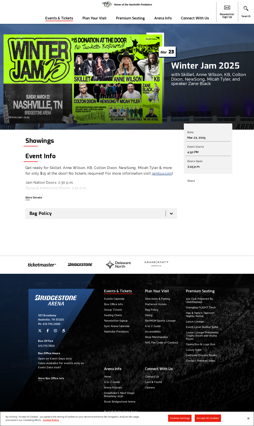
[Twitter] (40, 331)
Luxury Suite (194, 349)
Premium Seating (130, 18)
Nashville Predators (116, 331)
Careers (150, 387)
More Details (33, 197)
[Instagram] (55, 331)
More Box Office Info (51, 378)
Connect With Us (195, 18)
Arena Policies (113, 387)
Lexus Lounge (195, 321)
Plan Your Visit (95, 18)
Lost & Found (153, 382)
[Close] (248, 418)
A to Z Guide (153, 326)
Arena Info (163, 18)
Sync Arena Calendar (117, 326)
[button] (245, 12)
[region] (127, 419)
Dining (148, 315)
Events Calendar (114, 298)
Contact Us (152, 376)
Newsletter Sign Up (227, 12)
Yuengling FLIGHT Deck (201, 307)
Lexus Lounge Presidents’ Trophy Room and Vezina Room (202, 335)
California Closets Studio (201, 355)
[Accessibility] (63, 331)
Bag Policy (151, 309)
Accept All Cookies (208, 418)
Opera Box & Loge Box (200, 344)
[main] (127, 140)
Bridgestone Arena (16, 12)
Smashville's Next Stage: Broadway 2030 (119, 394)
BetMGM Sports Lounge (160, 320)
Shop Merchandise (156, 337)
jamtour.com (162, 173)
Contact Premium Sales (200, 360)
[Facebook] (48, 331)
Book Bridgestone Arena (119, 401)
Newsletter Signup (116, 320)
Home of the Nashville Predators (127, 4)
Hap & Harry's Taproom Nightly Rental (200, 314)
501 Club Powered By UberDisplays (199, 300)
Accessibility (153, 331)
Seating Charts (113, 315)
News (107, 376)
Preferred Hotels (156, 304)
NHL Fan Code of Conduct (161, 342)
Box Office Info (113, 304)
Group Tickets (113, 309)
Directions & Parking (157, 298)
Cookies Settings (180, 418)
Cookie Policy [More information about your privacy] (51, 420)
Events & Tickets (59, 18)
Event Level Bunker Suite (202, 327)
